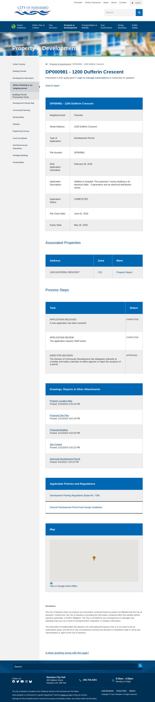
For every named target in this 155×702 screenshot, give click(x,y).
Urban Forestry (21, 63)
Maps (106, 2)
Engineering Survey (23, 135)
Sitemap (132, 691)
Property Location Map (61, 401)
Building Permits (21, 69)
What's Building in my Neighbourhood (22, 88)
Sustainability (20, 162)
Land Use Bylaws (22, 141)
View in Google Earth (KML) (63, 584)
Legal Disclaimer (107, 691)
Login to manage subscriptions (93, 77)
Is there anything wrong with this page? (67, 652)
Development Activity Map (20, 106)
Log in (138, 2)
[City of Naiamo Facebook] (13, 681)
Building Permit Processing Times (21, 98)
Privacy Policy (121, 691)
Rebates (17, 129)
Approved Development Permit (65, 458)
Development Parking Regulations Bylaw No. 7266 (75, 495)
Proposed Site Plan (59, 415)
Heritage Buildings (23, 156)
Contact (123, 2)
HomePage (46, 64)
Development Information (20, 77)
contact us (64, 695)
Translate (78, 2)
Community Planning (19, 115)
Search (139, 12)
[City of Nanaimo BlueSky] (31, 681)
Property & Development (44, 48)
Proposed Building (59, 430)
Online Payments (93, 2)
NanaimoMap (20, 123)
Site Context (56, 444)
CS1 (100, 272)
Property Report (124, 272)
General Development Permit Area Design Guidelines (76, 507)
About (114, 2)
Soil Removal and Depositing (22, 149)
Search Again (52, 85)
